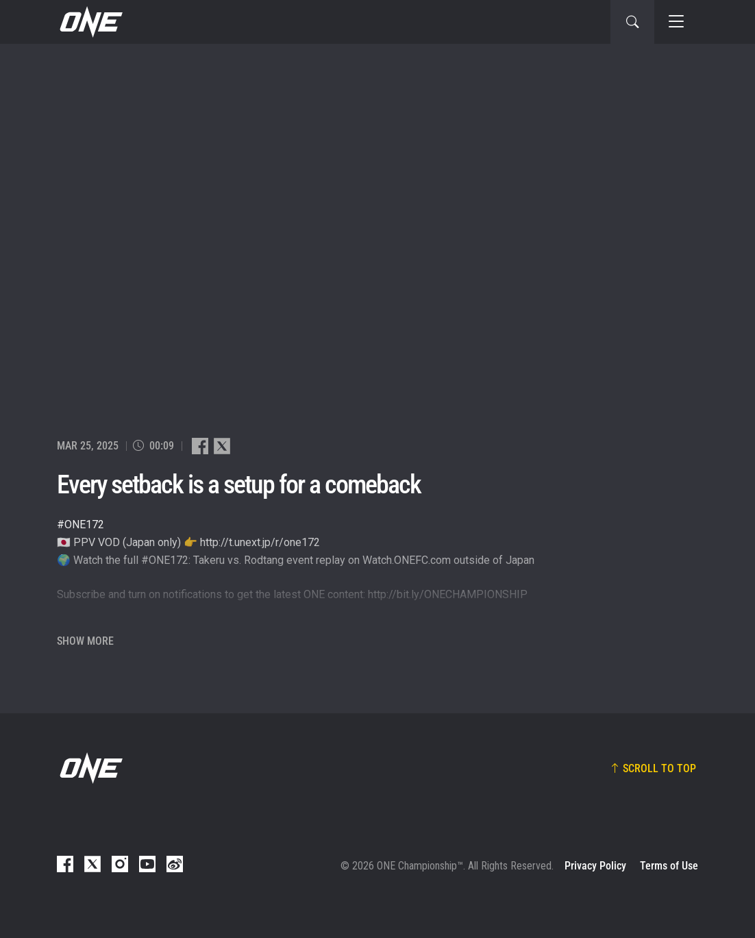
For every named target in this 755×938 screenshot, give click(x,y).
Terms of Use (669, 865)
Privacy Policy (595, 865)
